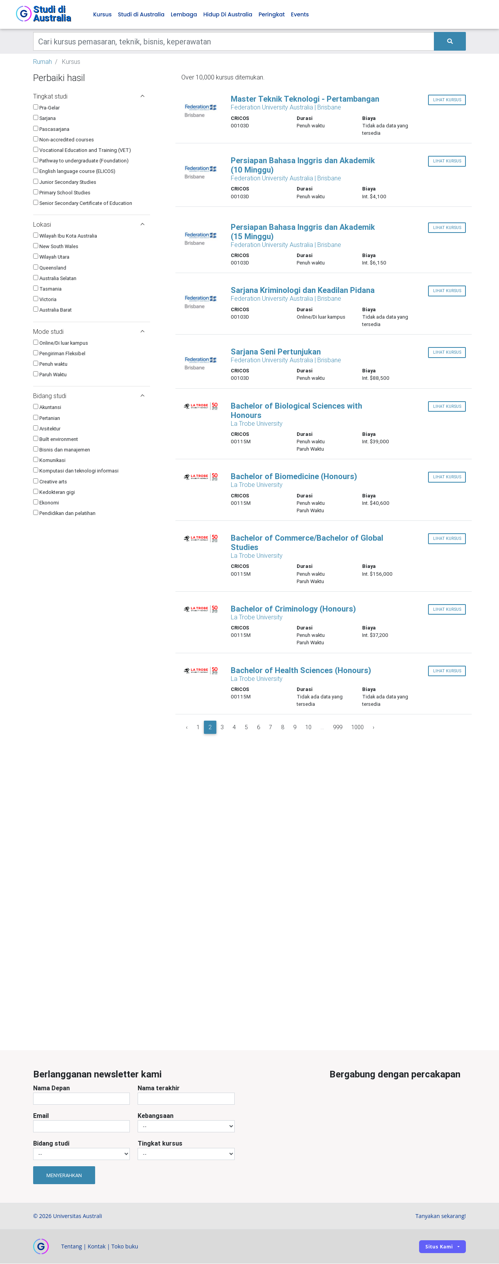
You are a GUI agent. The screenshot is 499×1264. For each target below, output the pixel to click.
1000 (357, 727)
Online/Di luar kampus (60, 343)
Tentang (71, 1246)
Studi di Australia (141, 15)
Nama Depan (51, 1088)
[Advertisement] (91, 979)
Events (300, 15)
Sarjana (44, 118)
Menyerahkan (64, 1175)
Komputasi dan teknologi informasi (76, 471)
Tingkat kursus (160, 1144)
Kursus (102, 15)
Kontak (97, 1246)
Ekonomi (46, 503)
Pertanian (46, 418)
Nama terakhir (159, 1088)
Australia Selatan (54, 278)
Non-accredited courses (63, 139)
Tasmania (47, 289)
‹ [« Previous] (187, 727)
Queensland (49, 267)
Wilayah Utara (51, 257)
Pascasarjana (51, 129)
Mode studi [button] (88, 331)
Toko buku (124, 1246)
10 (308, 727)
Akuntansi (47, 407)
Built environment (55, 439)
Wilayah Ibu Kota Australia (65, 236)
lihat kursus (447, 99)
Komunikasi (49, 460)
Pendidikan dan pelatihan (64, 513)
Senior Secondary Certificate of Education (82, 203)
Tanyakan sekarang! (441, 1216)
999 (337, 727)
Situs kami (439, 1247)
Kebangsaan (155, 1116)
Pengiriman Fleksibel (59, 353)
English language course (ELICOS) (74, 171)
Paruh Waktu (50, 375)
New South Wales (55, 246)
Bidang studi (51, 1144)
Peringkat (271, 15)
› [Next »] (373, 727)
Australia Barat (52, 310)
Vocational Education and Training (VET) (82, 150)
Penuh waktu (50, 364)
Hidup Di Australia (227, 15)
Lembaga (184, 15)
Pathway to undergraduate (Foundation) (81, 161)
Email (41, 1116)
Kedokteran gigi (54, 492)
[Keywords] (233, 41)
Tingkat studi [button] (88, 96)
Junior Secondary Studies (64, 182)
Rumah (42, 62)
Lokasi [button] (88, 225)
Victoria (45, 299)
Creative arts (50, 481)
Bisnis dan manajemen (61, 450)
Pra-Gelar (46, 108)
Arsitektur (46, 428)
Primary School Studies (61, 192)
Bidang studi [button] (88, 396)
